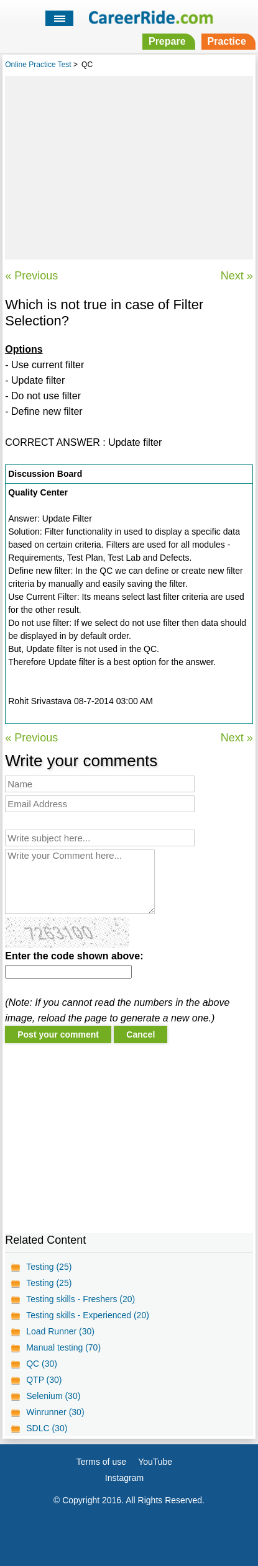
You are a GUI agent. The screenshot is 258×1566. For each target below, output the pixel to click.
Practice (227, 41)
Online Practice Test (38, 64)
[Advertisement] (128, 166)
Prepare (167, 41)
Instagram (124, 1478)
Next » (237, 275)
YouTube (155, 1462)
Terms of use (101, 1462)
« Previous (31, 275)
